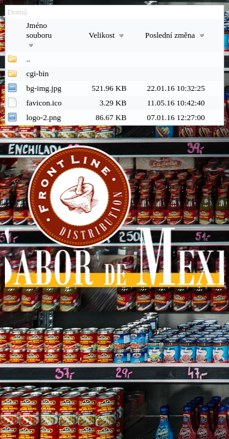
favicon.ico (44, 102)
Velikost (107, 35)
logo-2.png (43, 117)
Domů (17, 11)
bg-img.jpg (43, 88)
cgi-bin (37, 73)
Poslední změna (175, 35)
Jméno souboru (39, 35)
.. (28, 58)
